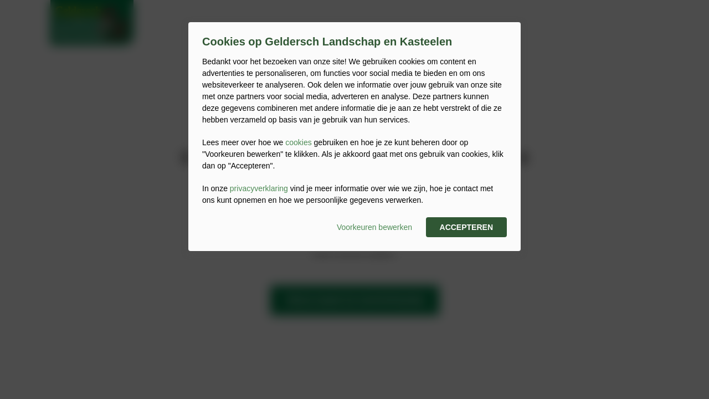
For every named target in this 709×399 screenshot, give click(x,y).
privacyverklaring (259, 188)
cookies (298, 142)
